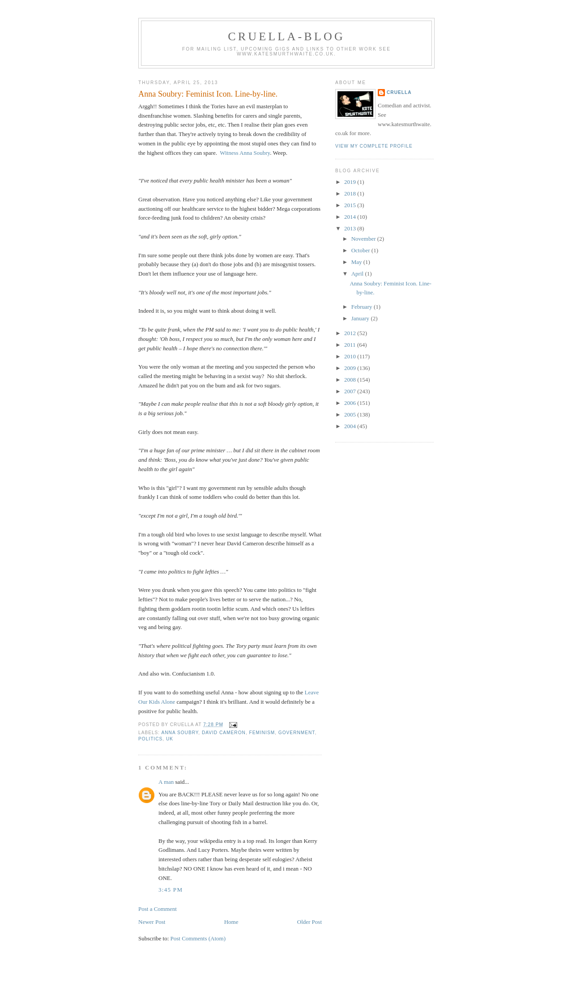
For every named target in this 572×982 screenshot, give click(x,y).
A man (166, 781)
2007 (350, 391)
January (361, 318)
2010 (350, 356)
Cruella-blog (286, 36)
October (361, 250)
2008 (350, 379)
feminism (262, 732)
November (364, 238)
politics (150, 738)
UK (169, 738)
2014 (350, 216)
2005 (350, 414)
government (296, 732)
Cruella (399, 92)
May (357, 262)
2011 (350, 344)
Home (231, 921)
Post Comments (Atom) (198, 938)
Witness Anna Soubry (245, 152)
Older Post (309, 921)
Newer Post (151, 921)
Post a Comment (157, 908)
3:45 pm (170, 889)
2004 (350, 426)
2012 (350, 333)
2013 (350, 228)
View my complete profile (374, 146)
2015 (350, 205)
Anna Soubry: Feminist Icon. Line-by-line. (207, 93)
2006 (350, 403)
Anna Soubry (179, 732)
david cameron (224, 732)
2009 (350, 368)
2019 (350, 182)
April (358, 273)
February (362, 306)
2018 (350, 193)
